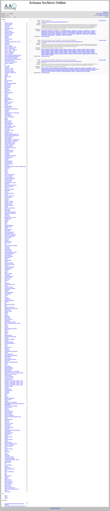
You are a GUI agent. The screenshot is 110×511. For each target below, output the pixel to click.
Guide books (7, 248)
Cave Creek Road (8, 115)
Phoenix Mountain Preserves (10, 359)
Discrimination (7, 190)
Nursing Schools (8, 347)
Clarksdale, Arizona (8, 132)
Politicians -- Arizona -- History (11, 374)
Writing (6, 490)
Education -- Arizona (9, 201)
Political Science (8, 370)
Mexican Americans (8, 319)
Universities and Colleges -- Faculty (12, 459)
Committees (7, 148)
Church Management (9, 123)
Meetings (6, 315)
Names (6, 333)
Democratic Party (8, 181)
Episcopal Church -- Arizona (10, 217)
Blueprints (7, 91)
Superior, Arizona (8, 442)
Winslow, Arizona (8, 475)
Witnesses (7, 476)
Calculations (7, 110)
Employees (7, 214)
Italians (6, 272)
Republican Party (8, 407)
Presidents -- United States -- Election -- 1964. (14, 384)
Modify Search (99, 13)
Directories (7, 187)
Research (6, 408)
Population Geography (9, 376)
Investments (7, 269)
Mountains (7, 329)
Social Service (7, 426)
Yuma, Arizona (7, 491)
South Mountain (8, 431)
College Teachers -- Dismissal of (11, 140)
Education (7, 199)
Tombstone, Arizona (8, 448)
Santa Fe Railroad (8, 413)
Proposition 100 (8, 388)
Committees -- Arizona (9, 150)
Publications (7, 392)
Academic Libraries (8, 24)
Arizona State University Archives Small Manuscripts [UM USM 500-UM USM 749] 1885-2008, (61, 41)
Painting (6, 352)
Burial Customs (8, 103)
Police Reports (7, 366)
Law (5, 281)
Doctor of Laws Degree (9, 193)
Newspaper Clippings (9, 341)
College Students (8, 138)
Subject (100, 15)
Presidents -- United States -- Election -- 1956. (14, 382)
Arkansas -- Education (9, 63)
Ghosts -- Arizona (8, 237)
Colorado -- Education (9, 144)
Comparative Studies (9, 151)
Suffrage (6, 440)
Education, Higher (8, 203)
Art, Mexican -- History (9, 69)
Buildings (6, 100)
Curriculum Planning (9, 177)
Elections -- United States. (10, 207)
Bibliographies (7, 85)
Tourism (6, 450)
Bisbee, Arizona (8, 89)
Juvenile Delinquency (9, 276)
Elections (6, 206)
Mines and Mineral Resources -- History (12, 323)
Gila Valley (7, 240)
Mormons (6, 327)
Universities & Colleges (9, 456)
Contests (6, 159)
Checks (6, 118)
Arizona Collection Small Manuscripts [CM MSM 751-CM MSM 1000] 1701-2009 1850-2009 (60, 61)
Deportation (7, 183)
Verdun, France (8, 467)
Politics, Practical (8, 375)
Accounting (7, 27)
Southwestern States (9, 432)
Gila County (7, 238)
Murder (6, 331)
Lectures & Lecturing (9, 287)
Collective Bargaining (9, 136)
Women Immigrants (8, 483)
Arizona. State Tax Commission (11, 61)
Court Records (7, 167)
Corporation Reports (9, 163)
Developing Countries (9, 186)
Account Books (8, 25)
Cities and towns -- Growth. (10, 126)
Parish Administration (9, 354)
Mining (6, 324)
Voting (6, 470)
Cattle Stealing (7, 114)
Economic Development (9, 195)
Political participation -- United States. (12, 371)
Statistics (6, 435)
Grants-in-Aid (7, 246)
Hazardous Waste (8, 250)
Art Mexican (7, 67)
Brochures (7, 94)
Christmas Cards (8, 122)
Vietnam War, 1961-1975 (9, 468)
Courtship (6, 169)
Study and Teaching (8, 439)
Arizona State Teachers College (11, 57)
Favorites (105, 12)
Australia (6, 73)
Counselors (7, 165)
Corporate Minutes (8, 162)
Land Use (6, 280)
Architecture (7, 44)
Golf (5, 244)
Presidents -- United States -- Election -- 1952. (14, 380)
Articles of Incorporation (9, 71)
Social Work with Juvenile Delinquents (12, 430)
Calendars (7, 111)
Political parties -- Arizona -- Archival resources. (14, 372)
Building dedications (9, 99)
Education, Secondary (9, 205)
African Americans (8, 35)
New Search (105, 13)
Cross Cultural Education (10, 174)
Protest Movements (8, 390)
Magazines (7, 301)
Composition (7, 154)
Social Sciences (8, 424)
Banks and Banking (8, 80)
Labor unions (7, 278)
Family (6, 222)
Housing (6, 258)
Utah (5, 463)
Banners (6, 81)
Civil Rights (7, 131)
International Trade (8, 268)
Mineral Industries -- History (10, 321)
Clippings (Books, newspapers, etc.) (12, 134)
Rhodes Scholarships (9, 411)
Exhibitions (7, 220)
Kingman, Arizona (8, 277)
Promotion (7, 387)
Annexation (7, 40)
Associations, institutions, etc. (10, 72)
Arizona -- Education (9, 45)
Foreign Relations (8, 229)
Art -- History (7, 65)
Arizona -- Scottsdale (9, 53)
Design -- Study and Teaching (10, 185)
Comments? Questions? (55, 508)
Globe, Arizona (7, 242)
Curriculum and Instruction (10, 178)
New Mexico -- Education (10, 339)
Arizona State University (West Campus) (13, 59)
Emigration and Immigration (10, 213)
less (5, 21)
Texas (6, 447)
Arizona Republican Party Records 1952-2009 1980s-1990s (53, 21)
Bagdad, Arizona (8, 76)
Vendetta (6, 466)
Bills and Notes (8, 87)
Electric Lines (7, 209)
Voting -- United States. (9, 471)
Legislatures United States (10, 288)
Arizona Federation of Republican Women (13, 55)
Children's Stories (8, 120)
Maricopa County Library (9, 307)
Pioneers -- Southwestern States (11, 362)
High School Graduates (9, 253)
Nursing (6, 345)
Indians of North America (9, 264)
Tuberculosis (7, 455)
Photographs (7, 360)
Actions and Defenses (9, 28)
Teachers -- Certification (9, 444)
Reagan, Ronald (8, 399)
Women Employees (8, 481)
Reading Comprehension (10, 398)
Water (6, 474)
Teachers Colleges (8, 446)
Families (6, 221)
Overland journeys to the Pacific (11, 351)
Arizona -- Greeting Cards (10, 48)
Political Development (9, 368)
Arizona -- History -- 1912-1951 (11, 49)
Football (6, 228)
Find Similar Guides (45, 36)
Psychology (7, 391)
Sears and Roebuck (8, 419)
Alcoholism (7, 37)
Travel (6, 452)
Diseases (6, 191)
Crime (6, 170)
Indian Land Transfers (9, 262)
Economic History (8, 197)
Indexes (6, 261)
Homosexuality (7, 257)
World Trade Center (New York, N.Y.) (12, 489)
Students (6, 438)
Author (107, 15)
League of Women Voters (10, 284)
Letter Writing (7, 289)
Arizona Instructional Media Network (12, 56)
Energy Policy (7, 215)
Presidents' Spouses (9, 386)
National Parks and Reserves (10, 336)
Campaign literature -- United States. (12, 112)
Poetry (6, 364)
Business (6, 104)
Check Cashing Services (9, 116)
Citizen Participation (9, 127)
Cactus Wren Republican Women (11, 108)
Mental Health (7, 317)
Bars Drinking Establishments (10, 83)
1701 (6, 498)
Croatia (6, 173)
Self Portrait (7, 420)
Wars (6, 472)
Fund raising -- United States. (10, 234)
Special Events (8, 434)
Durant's (6, 194)
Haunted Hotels (8, 249)
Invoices (6, 270)
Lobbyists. (7, 297)
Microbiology (7, 320)
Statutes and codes (8, 436)
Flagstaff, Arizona (8, 226)
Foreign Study (7, 230)
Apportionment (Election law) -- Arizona (12, 41)
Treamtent (7, 454)
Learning (6, 285)
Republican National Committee (11, 405)
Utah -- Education (8, 464)
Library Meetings (8, 293)
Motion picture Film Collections (11, 328)
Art (5, 64)
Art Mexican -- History (9, 68)
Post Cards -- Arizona (9, 378)
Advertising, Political (9, 33)
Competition (7, 152)
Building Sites (7, 98)
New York (6, 340)
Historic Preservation (9, 256)
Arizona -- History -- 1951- (10, 51)
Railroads (6, 396)
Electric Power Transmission (10, 211)
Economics (7, 198)
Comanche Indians (8, 146)
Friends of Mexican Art (9, 233)
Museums (7, 332)
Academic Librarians (9, 23)
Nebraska (6, 337)
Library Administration (9, 292)
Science (6, 418)
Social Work (7, 428)
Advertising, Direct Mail (9, 32)
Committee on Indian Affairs (10, 147)
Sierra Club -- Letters (9, 423)
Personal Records (8, 356)
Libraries (6, 290)
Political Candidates (8, 367)
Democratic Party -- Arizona (10, 182)
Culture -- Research (8, 175)
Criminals (6, 171)
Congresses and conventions (10, 155)
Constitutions (7, 158)
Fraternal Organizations (9, 232)
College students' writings (10, 143)
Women (6, 478)
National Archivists (8, 335)
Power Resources (8, 379)
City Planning (7, 128)
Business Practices (8, 106)
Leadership (7, 283)
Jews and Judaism (8, 273)
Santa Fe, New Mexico (9, 415)
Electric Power (7, 210)
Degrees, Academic (8, 179)
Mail (5, 303)
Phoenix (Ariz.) (7, 358)
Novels (6, 344)
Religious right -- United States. (11, 402)
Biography (7, 88)
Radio (6, 395)
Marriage (6, 312)
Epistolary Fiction (8, 218)
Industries (7, 265)
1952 (6, 495)
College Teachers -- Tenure (10, 142)
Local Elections (8, 299)
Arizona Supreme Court (9, 60)
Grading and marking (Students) (11, 245)
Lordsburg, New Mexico (9, 300)
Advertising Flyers (8, 31)
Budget (6, 95)
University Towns (8, 460)
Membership (7, 316)
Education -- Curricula (9, 202)
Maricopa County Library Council (11, 308)
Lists (5, 296)
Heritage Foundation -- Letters (11, 252)
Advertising (7, 29)
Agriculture (7, 36)
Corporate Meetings (8, 161)
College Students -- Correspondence (12, 139)
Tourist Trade (7, 451)
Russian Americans (8, 412)
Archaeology (7, 43)
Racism (6, 394)
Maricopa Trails (8, 309)
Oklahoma (7, 348)
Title (104, 15)
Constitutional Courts (9, 157)
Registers (6, 400)
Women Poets (7, 485)
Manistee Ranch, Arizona (10, 304)
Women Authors (8, 479)
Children (6, 119)
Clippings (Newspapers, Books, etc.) (12, 135)
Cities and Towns (8, 124)
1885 (6, 497)
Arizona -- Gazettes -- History (10, 47)
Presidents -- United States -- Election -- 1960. (14, 383)
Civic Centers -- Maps (9, 130)
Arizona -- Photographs (9, 52)
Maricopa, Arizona (8, 311)
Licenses (6, 295)
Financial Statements (9, 225)
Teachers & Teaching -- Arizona (11, 443)
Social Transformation (9, 427)
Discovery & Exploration (9, 189)
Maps (6, 305)
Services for (7, 422)
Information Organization (9, 266)
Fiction (6, 224)
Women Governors (8, 482)
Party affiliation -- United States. (11, 355)
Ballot (6, 77)
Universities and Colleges (10, 458)
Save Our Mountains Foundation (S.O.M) (13, 416)
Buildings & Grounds (9, 102)
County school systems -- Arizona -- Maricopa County (15, 166)
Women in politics (8, 486)
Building (6, 96)
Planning (6, 363)
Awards (6, 75)
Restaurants (7, 409)
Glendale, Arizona (8, 241)
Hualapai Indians (8, 260)
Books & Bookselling (9, 92)
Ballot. (6, 79)
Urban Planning (8, 462)
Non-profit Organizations (9, 343)
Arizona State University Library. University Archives (15, 506)
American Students (8, 39)
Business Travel (8, 107)
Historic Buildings (8, 254)
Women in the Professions (10, 487)
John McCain (7, 274)
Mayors (6, 313)
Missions (6, 325)
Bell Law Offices (8, 84)
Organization (7, 349)
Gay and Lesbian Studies (10, 236)
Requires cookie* (102, 20)
